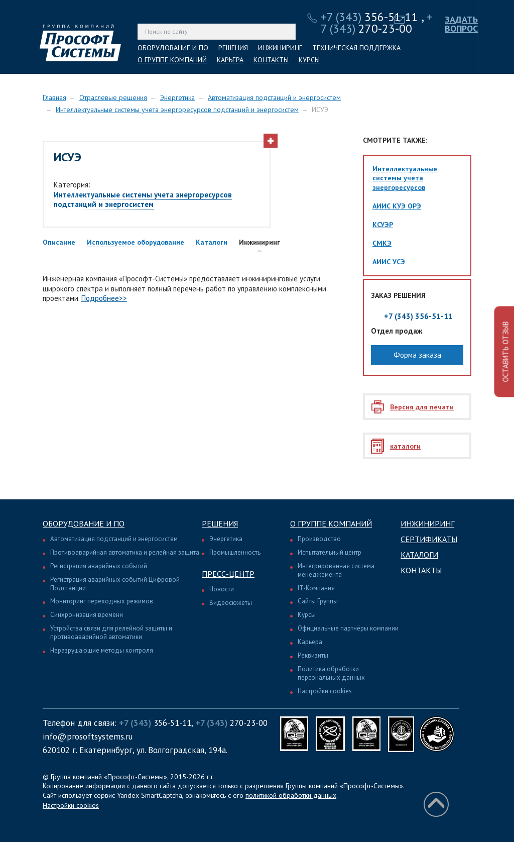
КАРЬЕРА (230, 59)
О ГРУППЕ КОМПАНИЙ (172, 59)
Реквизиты (313, 655)
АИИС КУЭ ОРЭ (396, 206)
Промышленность (235, 552)
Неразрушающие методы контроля (101, 650)
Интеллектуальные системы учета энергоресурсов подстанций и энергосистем (177, 109)
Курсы (307, 614)
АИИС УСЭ (388, 261)
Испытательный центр (329, 552)
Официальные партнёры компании (348, 628)
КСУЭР (382, 224)
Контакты (421, 570)
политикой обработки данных (290, 795)
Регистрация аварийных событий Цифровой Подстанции (115, 583)
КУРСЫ (309, 59)
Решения (220, 523)
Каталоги (419, 555)
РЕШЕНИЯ (233, 47)
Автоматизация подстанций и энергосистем (274, 97)
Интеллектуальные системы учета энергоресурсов (404, 177)
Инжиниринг (427, 523)
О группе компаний (331, 523)
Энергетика (177, 97)
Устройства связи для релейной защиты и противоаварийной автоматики (111, 632)
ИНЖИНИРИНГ (280, 47)
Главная (54, 97)
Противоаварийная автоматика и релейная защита (124, 552)
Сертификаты (429, 539)
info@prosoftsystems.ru (88, 736)
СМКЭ (382, 243)
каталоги (405, 446)
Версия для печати (422, 406)
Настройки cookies (325, 691)
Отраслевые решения (113, 97)
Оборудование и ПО (83, 523)
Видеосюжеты (230, 602)
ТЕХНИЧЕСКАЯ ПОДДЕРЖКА (356, 47)
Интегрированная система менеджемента (336, 570)
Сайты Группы (318, 601)
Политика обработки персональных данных (331, 673)
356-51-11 (369, 17)
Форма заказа (417, 355)
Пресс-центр (228, 574)
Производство (319, 539)
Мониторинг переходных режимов (101, 601)
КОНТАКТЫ (271, 59)
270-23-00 (376, 23)
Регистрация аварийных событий (98, 566)
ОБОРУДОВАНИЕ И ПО (173, 47)
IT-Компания (316, 588)
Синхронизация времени (86, 614)
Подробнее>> (104, 298)
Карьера (310, 642)
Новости (221, 589)
